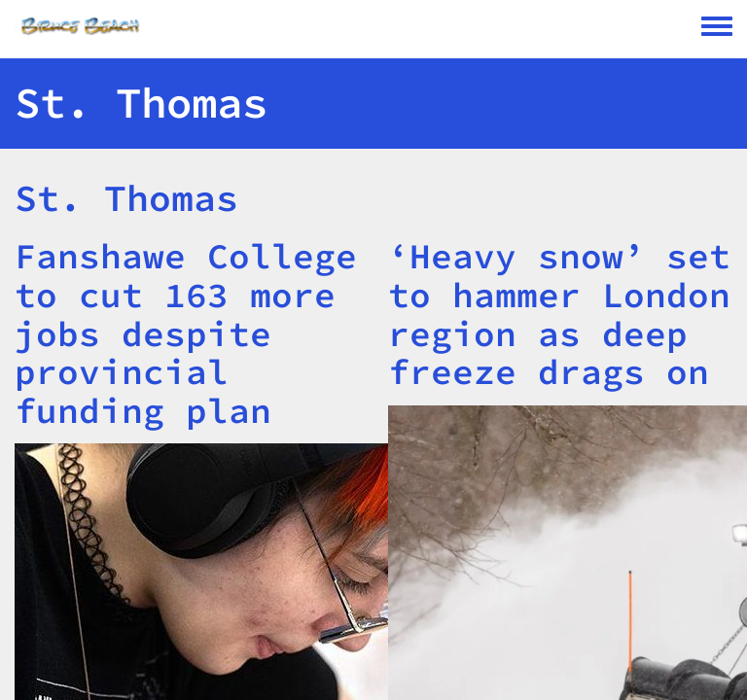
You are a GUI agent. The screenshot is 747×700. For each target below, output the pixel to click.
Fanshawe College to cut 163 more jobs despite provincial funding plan (186, 333)
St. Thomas (126, 198)
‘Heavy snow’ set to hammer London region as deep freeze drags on (559, 314)
